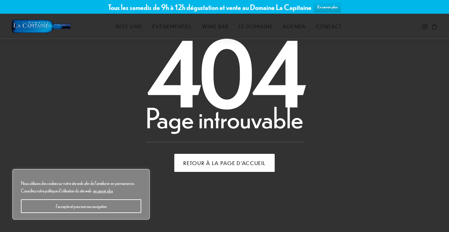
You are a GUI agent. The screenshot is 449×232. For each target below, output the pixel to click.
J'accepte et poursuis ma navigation (81, 206)
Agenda (294, 26)
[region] (81, 194)
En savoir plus (327, 6)
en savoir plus (103, 190)
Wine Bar (215, 26)
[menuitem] (129, 26)
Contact (329, 26)
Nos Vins (129, 26)
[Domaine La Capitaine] (41, 26)
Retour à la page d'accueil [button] (224, 162)
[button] (425, 26)
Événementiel (172, 26)
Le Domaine (256, 26)
